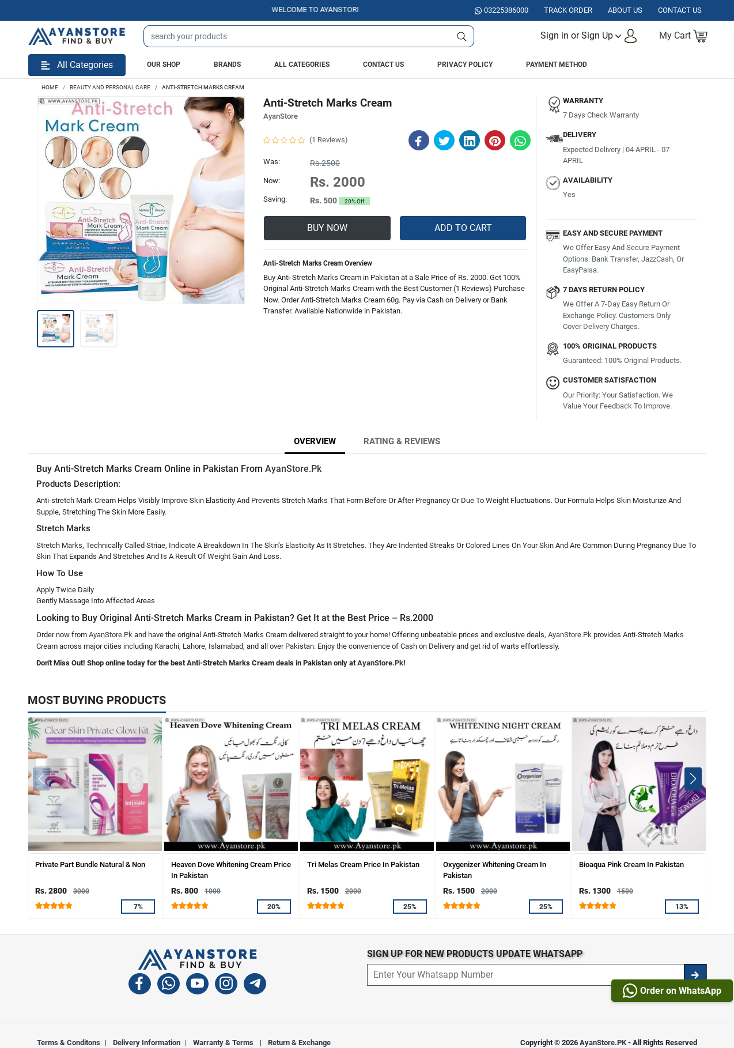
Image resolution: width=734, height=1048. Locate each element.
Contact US (680, 10)
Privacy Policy (465, 64)
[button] (589, 36)
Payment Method (556, 64)
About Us (625, 10)
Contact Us (383, 64)
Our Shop (163, 64)
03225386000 (501, 10)
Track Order (568, 10)
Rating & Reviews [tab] (402, 441)
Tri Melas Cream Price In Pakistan (363, 864)
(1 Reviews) (328, 139)
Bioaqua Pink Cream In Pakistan (631, 864)
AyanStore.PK (603, 1042)
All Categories (302, 64)
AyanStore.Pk (293, 468)
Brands (227, 64)
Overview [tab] (315, 441)
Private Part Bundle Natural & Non (90, 864)
